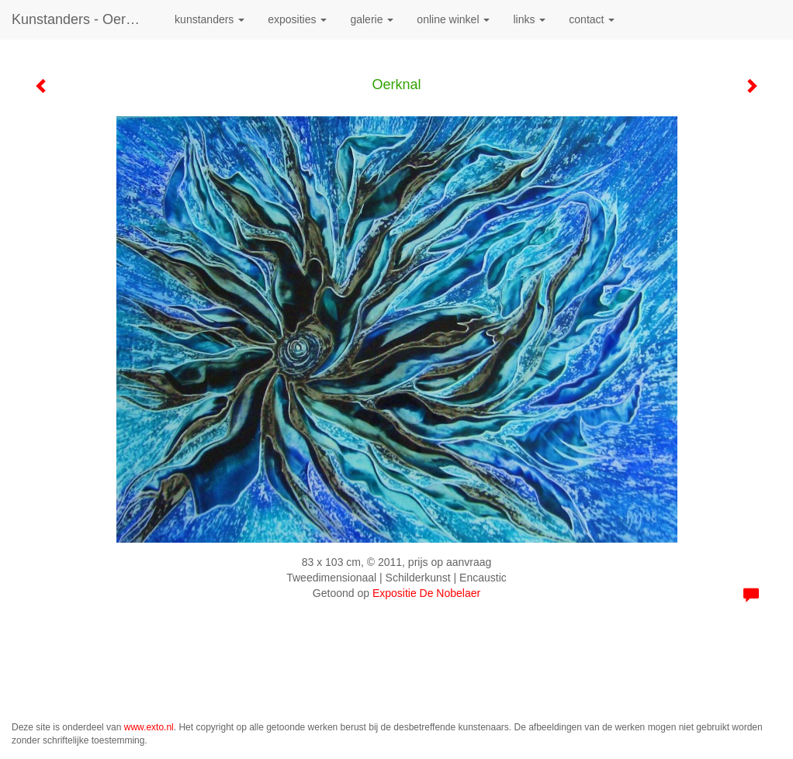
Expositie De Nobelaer (426, 593)
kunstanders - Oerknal (81, 19)
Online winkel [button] (453, 19)
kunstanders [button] (209, 19)
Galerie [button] (371, 19)
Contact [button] (592, 19)
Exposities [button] (297, 19)
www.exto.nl (149, 727)
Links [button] (529, 19)
